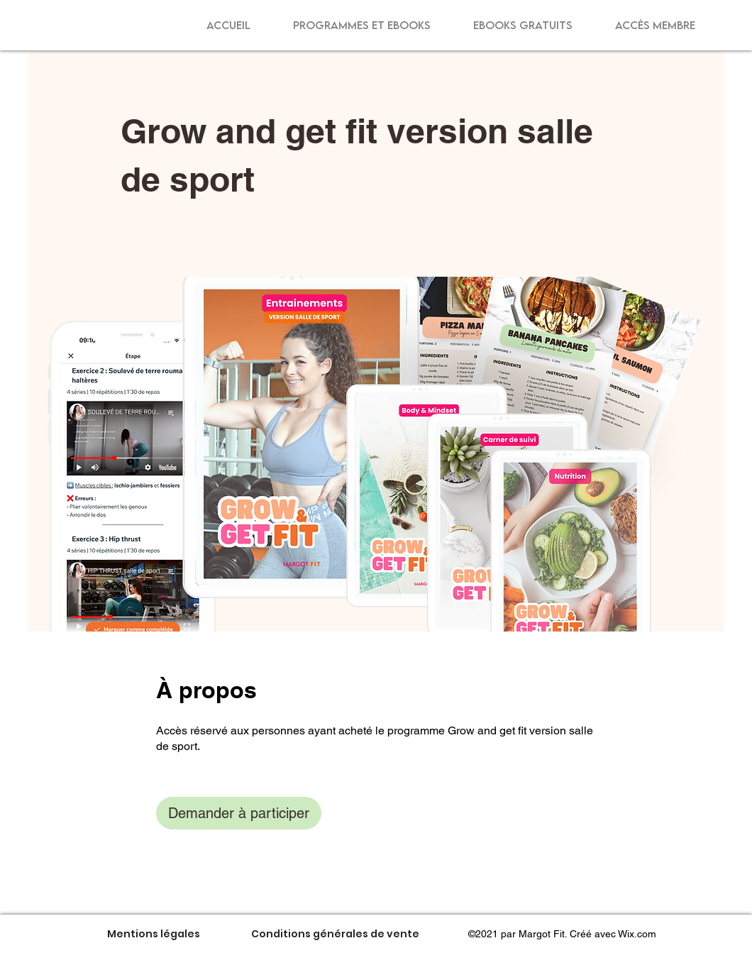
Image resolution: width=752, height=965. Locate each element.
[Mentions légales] (153, 934)
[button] (362, 25)
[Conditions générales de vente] (335, 934)
